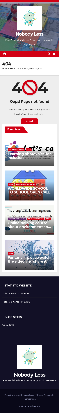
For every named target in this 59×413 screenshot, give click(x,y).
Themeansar (29, 399)
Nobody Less (29, 34)
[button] (49, 53)
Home (5, 68)
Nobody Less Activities (25, 184)
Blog (29, 150)
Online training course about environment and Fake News (29, 227)
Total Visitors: (11, 301)
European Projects (17, 219)
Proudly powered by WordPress (19, 395)
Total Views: (10, 293)
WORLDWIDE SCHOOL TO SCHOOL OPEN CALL (29, 190)
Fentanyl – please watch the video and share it (29, 259)
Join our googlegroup (29, 406)
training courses (16, 150)
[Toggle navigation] (27, 54)
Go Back (30, 121)
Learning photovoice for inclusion (29, 156)
